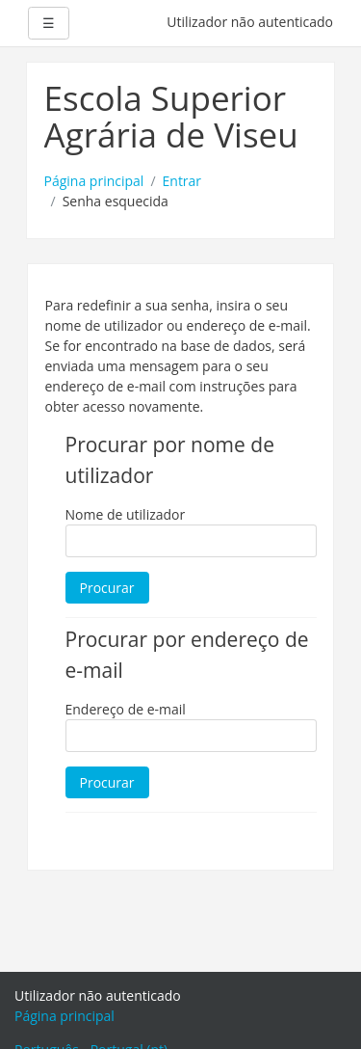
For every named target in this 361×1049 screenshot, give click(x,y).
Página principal (94, 181)
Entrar (182, 181)
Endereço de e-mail (125, 709)
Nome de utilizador (125, 514)
